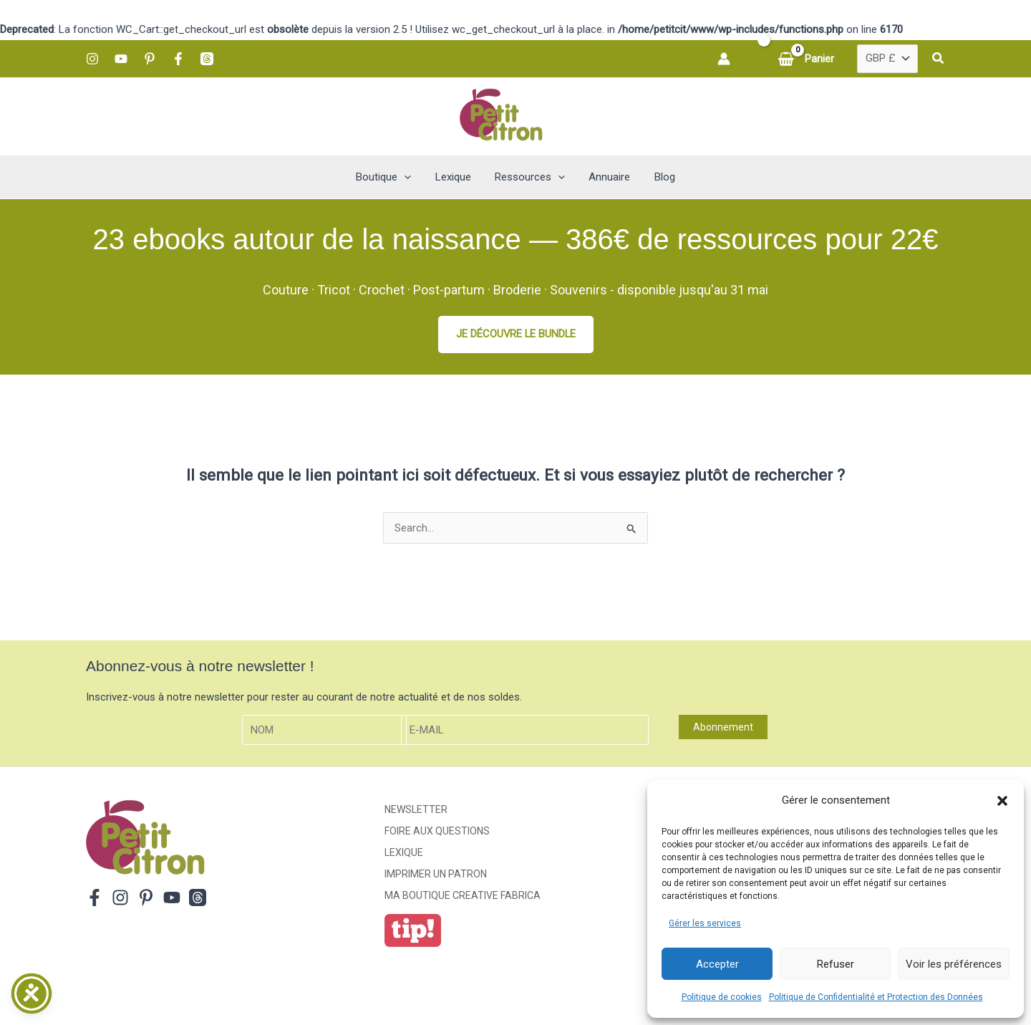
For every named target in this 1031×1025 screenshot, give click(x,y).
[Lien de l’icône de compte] (723, 58)
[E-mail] (525, 730)
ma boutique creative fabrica (462, 895)
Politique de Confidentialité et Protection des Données (876, 997)
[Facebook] (178, 58)
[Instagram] (92, 58)
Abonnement (723, 727)
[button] (1002, 801)
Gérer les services (705, 923)
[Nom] (324, 730)
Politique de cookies (722, 997)
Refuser (835, 964)
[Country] (887, 58)
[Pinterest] (149, 58)
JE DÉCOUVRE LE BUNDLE (515, 333)
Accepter (717, 964)
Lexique (403, 853)
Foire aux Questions (437, 831)
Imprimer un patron (435, 874)
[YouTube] (121, 58)
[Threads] (206, 58)
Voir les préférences (954, 964)
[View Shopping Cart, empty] (807, 59)
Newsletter (415, 810)
